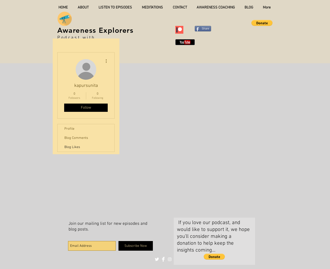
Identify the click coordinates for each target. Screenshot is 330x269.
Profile (69, 129)
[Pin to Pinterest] (225, 28)
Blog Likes (72, 147)
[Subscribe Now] (135, 246)
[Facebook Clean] (163, 259)
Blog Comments (76, 138)
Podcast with (76, 38)
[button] (261, 23)
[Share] (203, 28)
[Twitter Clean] (156, 259)
